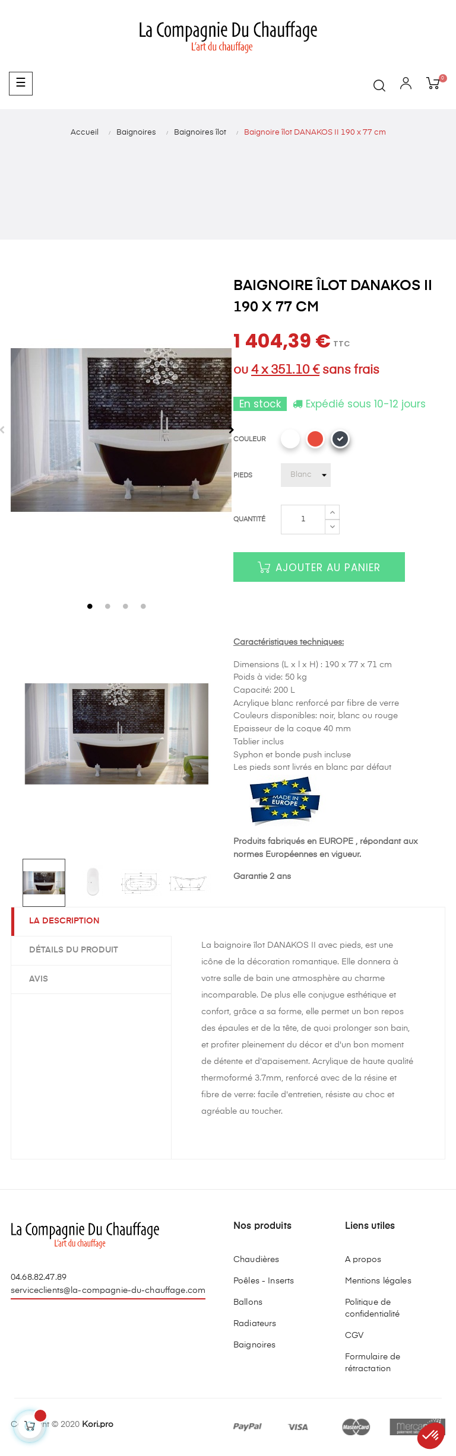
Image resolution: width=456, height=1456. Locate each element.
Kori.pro (97, 1424)
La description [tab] (64, 921)
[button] (431, 1436)
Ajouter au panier (319, 567)
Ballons (247, 1302)
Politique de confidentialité (372, 1308)
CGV (354, 1335)
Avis (38, 979)
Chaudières (256, 1260)
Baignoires (254, 1345)
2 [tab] (108, 606)
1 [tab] (90, 606)
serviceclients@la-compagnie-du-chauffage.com (108, 1290)
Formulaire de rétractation (373, 1363)
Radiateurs (254, 1324)
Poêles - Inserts (263, 1281)
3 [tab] (126, 606)
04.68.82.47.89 (38, 1277)
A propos (363, 1260)
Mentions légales (378, 1281)
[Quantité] (303, 519)
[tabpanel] (117, 430)
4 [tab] (144, 606)
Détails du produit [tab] (73, 950)
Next (232, 430)
